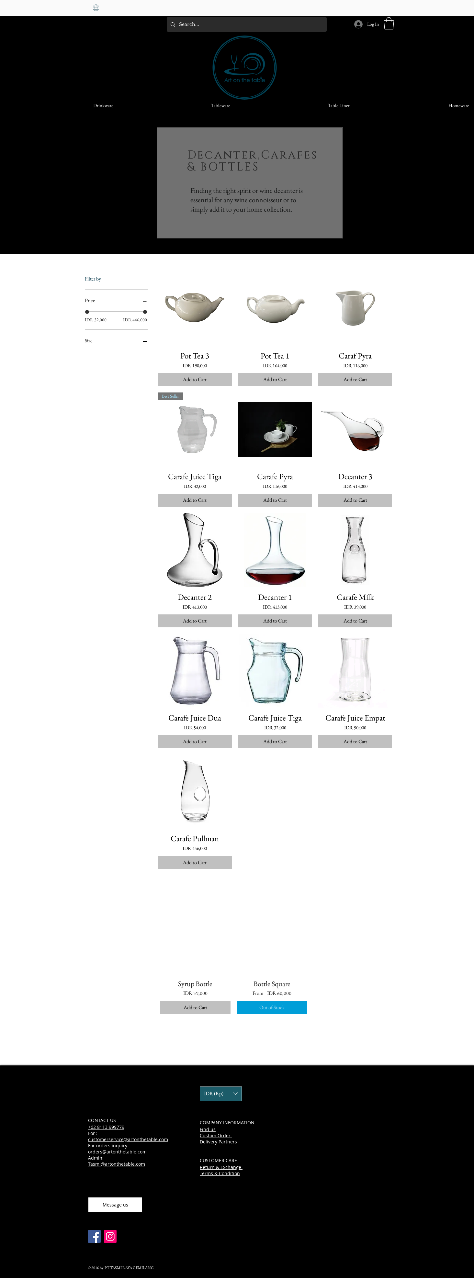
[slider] (87, 312)
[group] (272, 959)
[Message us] (115, 1205)
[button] (389, 23)
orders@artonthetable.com (117, 1152)
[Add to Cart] (195, 379)
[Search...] (246, 24)
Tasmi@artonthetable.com (116, 1164)
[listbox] (221, 1093)
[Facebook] (94, 1236)
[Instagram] (110, 1236)
